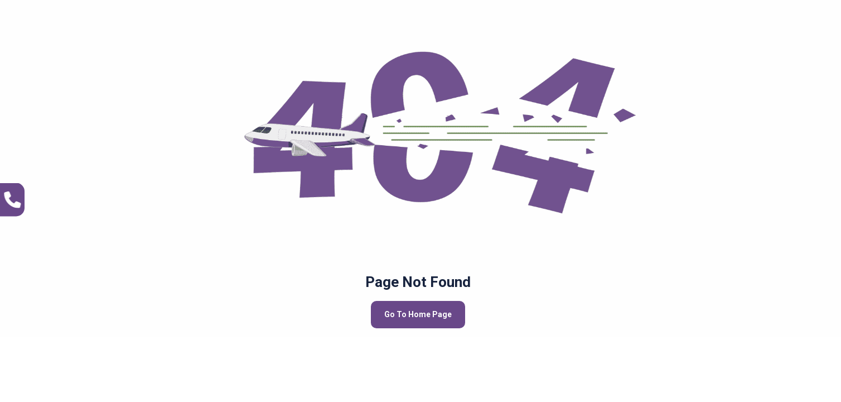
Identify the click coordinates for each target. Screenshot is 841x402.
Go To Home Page (418, 314)
